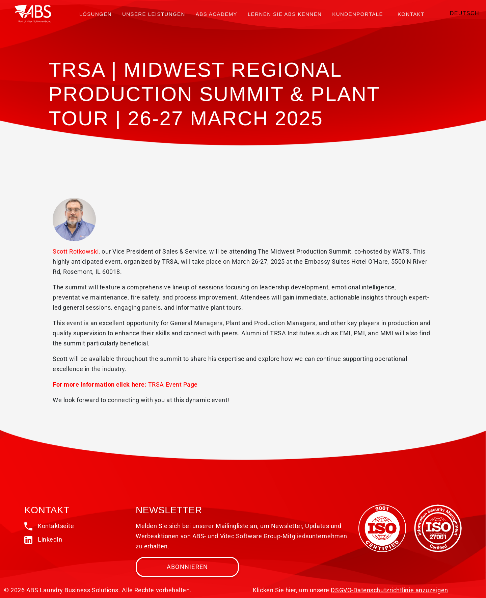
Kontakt (411, 14)
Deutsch (464, 13)
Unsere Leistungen (153, 14)
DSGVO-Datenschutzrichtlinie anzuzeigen (389, 590)
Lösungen (95, 14)
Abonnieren (187, 566)
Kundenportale (357, 14)
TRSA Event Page (173, 384)
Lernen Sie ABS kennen (285, 14)
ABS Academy (216, 14)
